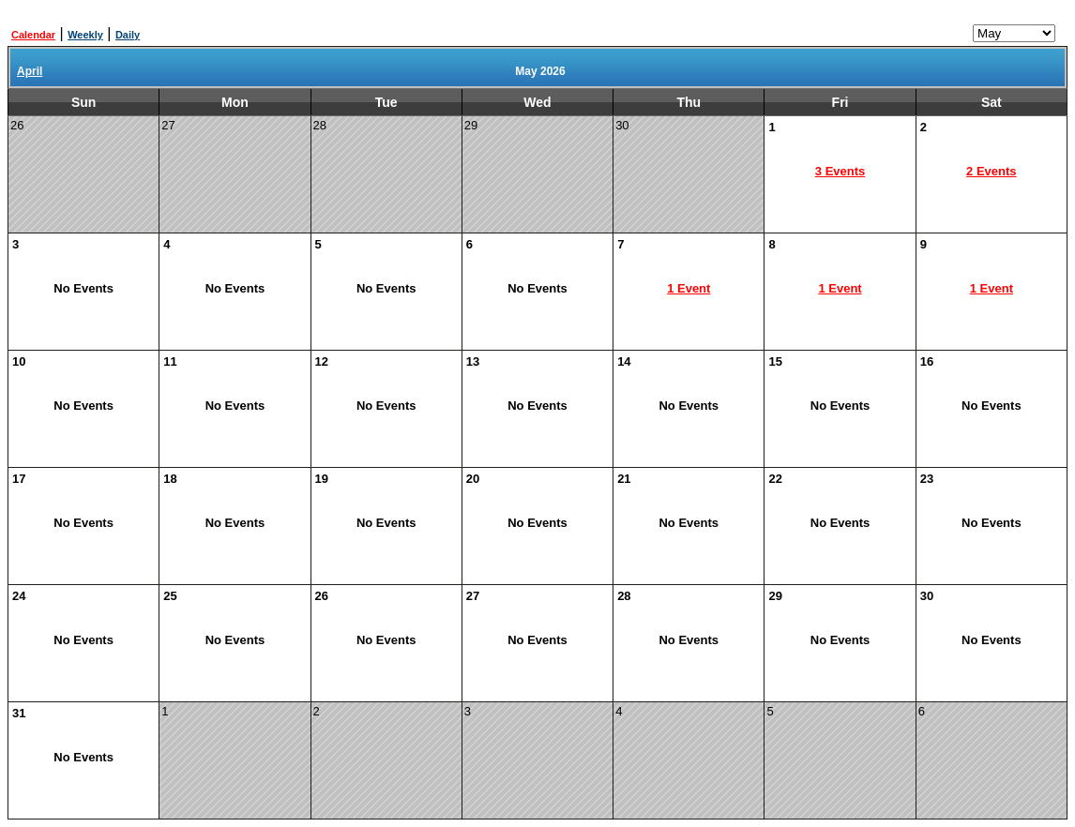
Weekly (85, 34)
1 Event (688, 288)
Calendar (33, 34)
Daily (127, 34)
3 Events (840, 171)
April (29, 71)
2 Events (991, 171)
